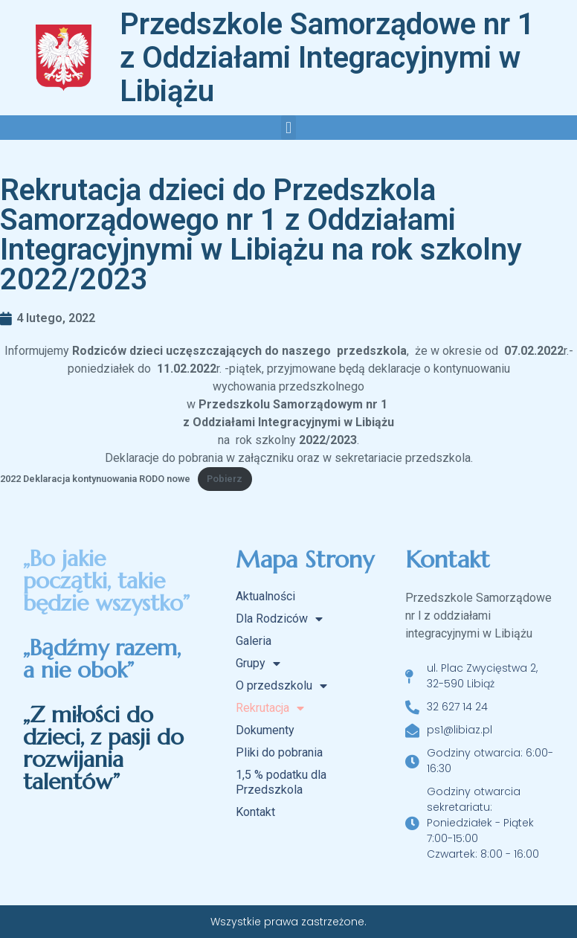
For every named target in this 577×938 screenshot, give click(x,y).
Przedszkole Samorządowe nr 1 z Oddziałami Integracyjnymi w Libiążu (327, 58)
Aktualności (265, 596)
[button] (288, 127)
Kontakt (255, 812)
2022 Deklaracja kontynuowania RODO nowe (95, 478)
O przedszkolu (281, 685)
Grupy (258, 663)
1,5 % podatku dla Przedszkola (281, 782)
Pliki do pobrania (279, 752)
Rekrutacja (270, 708)
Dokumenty (265, 730)
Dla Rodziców (279, 618)
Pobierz (224, 478)
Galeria (253, 641)
